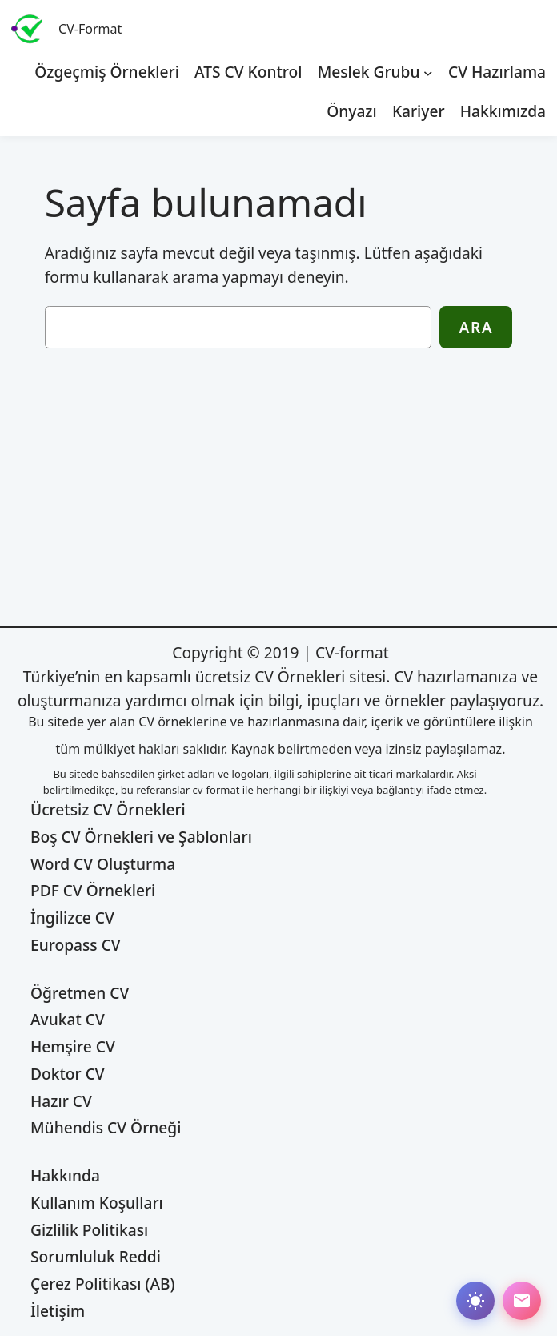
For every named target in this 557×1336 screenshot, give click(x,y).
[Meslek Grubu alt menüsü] (428, 72)
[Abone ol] (522, 1301)
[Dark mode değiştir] (475, 1301)
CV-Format (90, 29)
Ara (476, 327)
